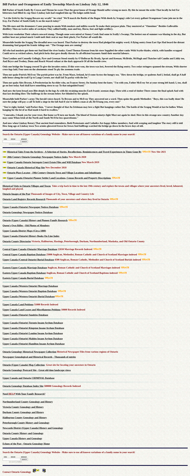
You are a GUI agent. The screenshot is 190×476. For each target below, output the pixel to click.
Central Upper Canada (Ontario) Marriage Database (30, 249)
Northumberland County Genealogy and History (28, 401)
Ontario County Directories (17, 241)
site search (12, 144)
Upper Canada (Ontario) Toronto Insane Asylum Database (33, 322)
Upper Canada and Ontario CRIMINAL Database (28, 378)
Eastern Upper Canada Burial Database (23, 278)
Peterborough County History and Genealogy (26, 422)
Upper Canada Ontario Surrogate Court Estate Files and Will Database (44, 162)
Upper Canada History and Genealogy (22, 438)
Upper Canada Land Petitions (18, 304)
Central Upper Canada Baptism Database (24, 254)
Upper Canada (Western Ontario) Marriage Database (30, 286)
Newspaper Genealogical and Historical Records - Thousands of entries (39, 357)
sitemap (13, 139)
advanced (24, 139)
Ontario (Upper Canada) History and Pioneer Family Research (35, 220)
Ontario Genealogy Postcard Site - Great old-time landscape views (37, 370)
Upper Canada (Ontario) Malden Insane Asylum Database (33, 338)
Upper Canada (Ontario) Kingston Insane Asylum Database (33, 328)
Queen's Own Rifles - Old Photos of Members (26, 225)
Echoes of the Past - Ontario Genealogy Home (26, 443)
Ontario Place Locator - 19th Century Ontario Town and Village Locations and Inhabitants (54, 172)
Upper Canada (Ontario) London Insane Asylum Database (33, 333)
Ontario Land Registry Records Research (24, 199)
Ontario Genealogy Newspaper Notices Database (28, 212)
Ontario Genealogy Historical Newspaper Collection (29, 351)
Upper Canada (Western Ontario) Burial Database (29, 296)
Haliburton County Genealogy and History (25, 417)
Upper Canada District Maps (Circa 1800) (24, 230)
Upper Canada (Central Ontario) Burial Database (28, 259)
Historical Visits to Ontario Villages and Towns (27, 186)
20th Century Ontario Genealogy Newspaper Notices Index (37, 157)
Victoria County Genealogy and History (23, 407)
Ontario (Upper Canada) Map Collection (24, 365)
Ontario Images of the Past (16, 194)
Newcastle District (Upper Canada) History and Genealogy (33, 428)
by (18, 144)
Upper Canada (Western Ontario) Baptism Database (30, 291)
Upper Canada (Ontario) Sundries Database (25, 315)
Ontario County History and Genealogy (23, 433)
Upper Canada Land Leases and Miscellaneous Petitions (32, 309)
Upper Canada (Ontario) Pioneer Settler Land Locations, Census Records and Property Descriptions (59, 178)
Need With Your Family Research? (24, 394)
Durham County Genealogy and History (23, 412)
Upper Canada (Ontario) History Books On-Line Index (31, 236)
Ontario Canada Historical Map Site (26, 167)
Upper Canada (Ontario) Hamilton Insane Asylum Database (34, 343)
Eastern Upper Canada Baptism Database (24, 273)
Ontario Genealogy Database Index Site (23, 386)
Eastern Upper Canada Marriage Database (25, 267)
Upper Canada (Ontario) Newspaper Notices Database (31, 207)
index (5, 139)
